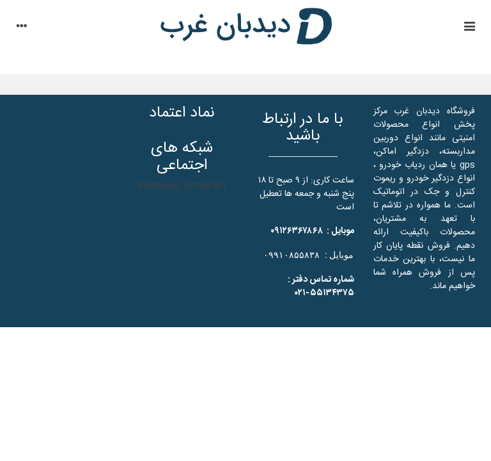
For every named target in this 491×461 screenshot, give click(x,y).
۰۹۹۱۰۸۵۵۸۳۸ (291, 255)
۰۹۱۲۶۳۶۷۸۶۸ (296, 231)
